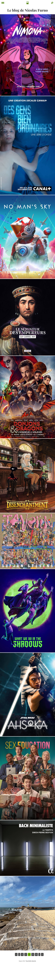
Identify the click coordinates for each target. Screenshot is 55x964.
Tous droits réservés (31, 961)
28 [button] (29, 954)
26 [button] (22, 954)
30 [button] (36, 954)
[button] (16, 954)
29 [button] (33, 954)
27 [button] (26, 954)
